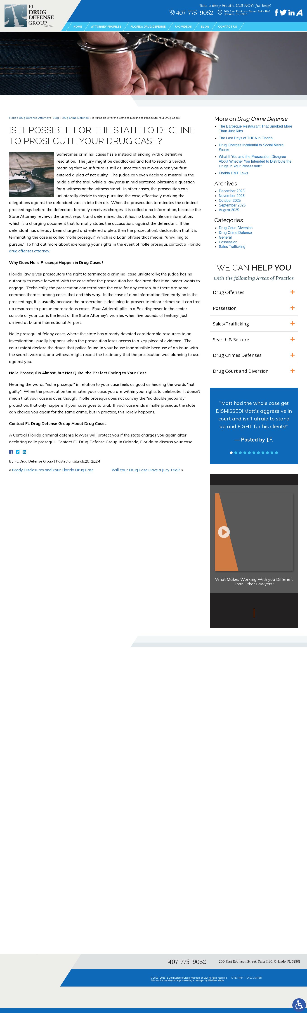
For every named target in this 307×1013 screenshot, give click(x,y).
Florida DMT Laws (233, 173)
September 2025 (232, 205)
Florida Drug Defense (154, 27)
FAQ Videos (192, 27)
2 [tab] (235, 457)
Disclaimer (254, 982)
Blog (215, 27)
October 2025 (230, 200)
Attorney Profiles (109, 27)
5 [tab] (249, 457)
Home (78, 27)
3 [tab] (240, 457)
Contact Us (239, 27)
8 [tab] (263, 457)
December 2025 (232, 191)
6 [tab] (254, 457)
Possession (228, 242)
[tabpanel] (254, 430)
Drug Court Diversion (236, 228)
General (225, 237)
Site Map (237, 982)
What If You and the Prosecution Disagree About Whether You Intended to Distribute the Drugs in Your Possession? (255, 161)
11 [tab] (276, 457)
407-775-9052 (197, 12)
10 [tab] (272, 457)
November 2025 (232, 196)
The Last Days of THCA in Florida (246, 138)
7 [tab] (258, 457)
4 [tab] (244, 457)
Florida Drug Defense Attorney (29, 117)
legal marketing (184, 985)
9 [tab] (267, 457)
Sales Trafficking (232, 247)
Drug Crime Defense (75, 117)
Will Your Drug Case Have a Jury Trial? (149, 469)
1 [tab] (231, 457)
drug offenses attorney (30, 251)
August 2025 (229, 210)
